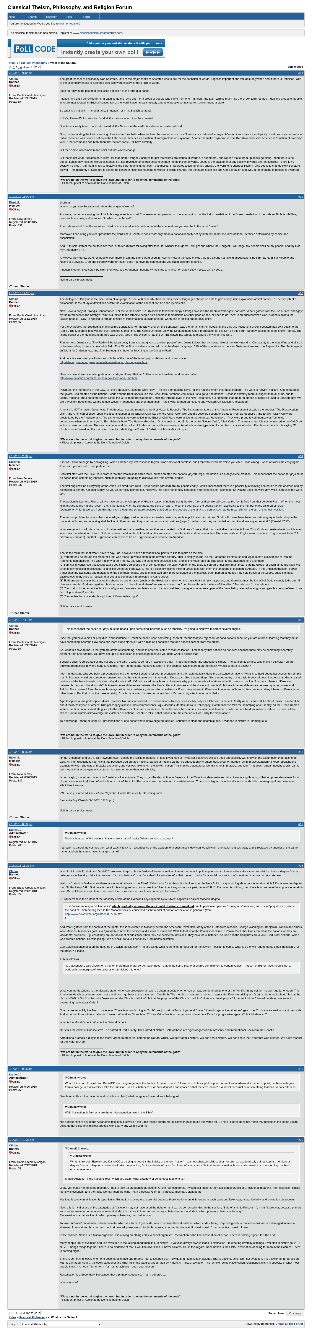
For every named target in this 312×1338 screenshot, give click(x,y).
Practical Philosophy (33, 62)
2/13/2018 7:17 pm (20, 620)
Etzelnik (14, 202)
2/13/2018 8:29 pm (20, 824)
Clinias (13, 78)
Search (32, 16)
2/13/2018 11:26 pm (21, 865)
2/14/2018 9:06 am (20, 1068)
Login (86, 16)
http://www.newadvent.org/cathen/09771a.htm (93, 914)
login (62, 23)
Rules (68, 16)
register (74, 23)
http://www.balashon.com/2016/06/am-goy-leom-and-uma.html (98, 378)
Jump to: (55, 1324)
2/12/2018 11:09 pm (21, 196)
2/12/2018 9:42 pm (20, 73)
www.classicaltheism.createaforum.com (97, 32)
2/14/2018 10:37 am (21, 1139)
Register (51, 16)
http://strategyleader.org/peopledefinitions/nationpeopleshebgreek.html (104, 362)
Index (12, 16)
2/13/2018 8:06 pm (20, 752)
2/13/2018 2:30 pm (20, 456)
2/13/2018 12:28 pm (21, 293)
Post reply (295, 1313)
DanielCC (15, 829)
